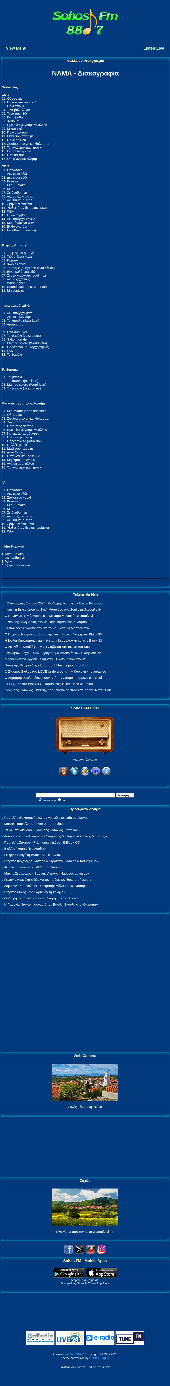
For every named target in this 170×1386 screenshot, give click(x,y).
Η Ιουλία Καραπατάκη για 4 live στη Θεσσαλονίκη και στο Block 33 (53, 640)
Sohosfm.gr (77, 1354)
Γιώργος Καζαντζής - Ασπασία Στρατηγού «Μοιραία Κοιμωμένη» (51, 861)
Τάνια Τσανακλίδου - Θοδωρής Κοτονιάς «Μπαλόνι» (42, 830)
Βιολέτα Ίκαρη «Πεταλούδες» (25, 848)
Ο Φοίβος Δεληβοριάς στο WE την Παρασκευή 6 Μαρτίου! (47, 622)
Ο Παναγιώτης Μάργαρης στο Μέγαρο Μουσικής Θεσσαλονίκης (51, 616)
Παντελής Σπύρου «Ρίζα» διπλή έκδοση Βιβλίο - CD (42, 842)
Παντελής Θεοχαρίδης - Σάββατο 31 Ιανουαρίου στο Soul (46, 665)
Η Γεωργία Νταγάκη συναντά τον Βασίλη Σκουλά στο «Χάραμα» (51, 904)
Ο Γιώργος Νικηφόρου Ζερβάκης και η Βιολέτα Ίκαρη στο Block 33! (54, 634)
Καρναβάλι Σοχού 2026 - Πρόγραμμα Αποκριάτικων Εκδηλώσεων (53, 653)
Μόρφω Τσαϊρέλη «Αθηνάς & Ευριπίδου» (34, 824)
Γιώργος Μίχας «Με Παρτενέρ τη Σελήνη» (34, 892)
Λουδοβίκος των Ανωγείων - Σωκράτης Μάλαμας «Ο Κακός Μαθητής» (55, 836)
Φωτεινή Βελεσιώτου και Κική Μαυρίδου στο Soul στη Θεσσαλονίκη (54, 609)
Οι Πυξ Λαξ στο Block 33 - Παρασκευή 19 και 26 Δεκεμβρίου (49, 684)
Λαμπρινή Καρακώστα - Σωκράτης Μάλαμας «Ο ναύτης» (45, 886)
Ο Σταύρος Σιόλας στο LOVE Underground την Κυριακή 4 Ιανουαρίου (55, 671)
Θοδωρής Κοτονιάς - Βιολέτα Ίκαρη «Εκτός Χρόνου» (42, 898)
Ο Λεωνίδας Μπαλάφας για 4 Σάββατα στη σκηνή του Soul (48, 646)
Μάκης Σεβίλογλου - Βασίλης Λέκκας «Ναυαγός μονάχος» (46, 873)
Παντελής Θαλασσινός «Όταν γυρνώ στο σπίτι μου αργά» (46, 817)
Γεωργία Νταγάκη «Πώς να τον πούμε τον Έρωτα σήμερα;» (47, 879)
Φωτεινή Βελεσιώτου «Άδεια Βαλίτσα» (32, 867)
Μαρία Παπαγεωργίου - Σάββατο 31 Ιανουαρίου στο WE (46, 659)
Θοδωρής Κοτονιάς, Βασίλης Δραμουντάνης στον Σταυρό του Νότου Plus (58, 690)
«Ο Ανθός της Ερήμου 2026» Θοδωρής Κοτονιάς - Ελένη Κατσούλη (54, 603)
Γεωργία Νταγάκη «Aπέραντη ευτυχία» (32, 855)
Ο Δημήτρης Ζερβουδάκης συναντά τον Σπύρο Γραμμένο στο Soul (53, 677)
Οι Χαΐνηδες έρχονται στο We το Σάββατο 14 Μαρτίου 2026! (48, 628)
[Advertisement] (85, 983)
